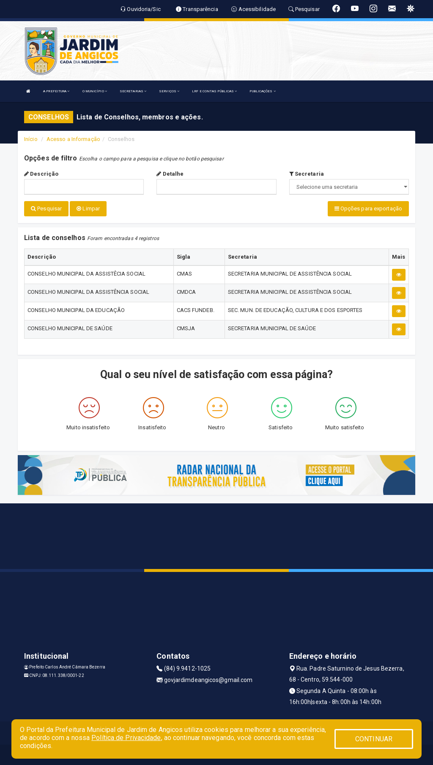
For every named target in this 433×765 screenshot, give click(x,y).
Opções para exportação (368, 208)
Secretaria (306, 174)
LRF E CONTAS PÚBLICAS (214, 91)
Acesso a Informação (73, 139)
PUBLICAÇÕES (262, 91)
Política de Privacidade (126, 738)
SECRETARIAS (133, 91)
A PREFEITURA (56, 91)
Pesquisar (46, 208)
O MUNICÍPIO (94, 91)
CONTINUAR (373, 739)
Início (31, 139)
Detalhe (170, 174)
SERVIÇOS (169, 91)
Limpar (88, 208)
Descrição (41, 174)
